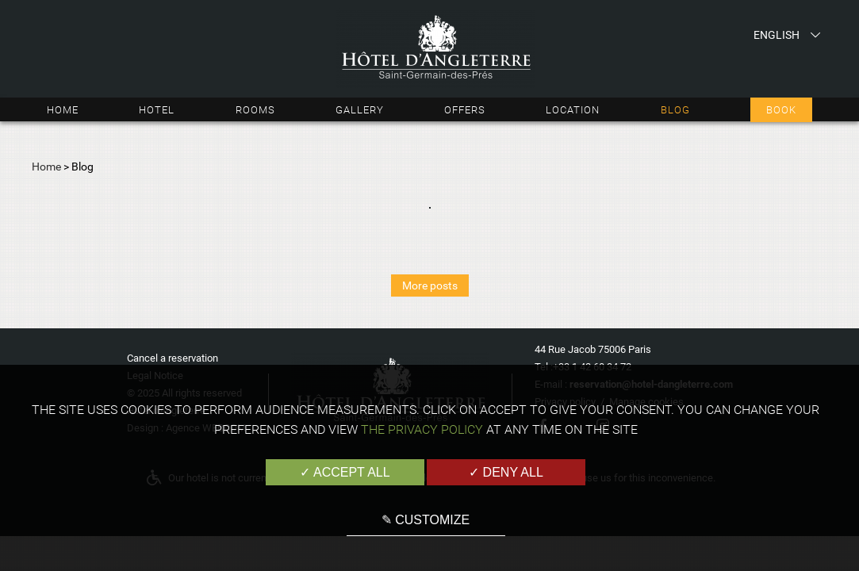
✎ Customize (426, 520)
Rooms (255, 110)
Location (573, 110)
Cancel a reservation (172, 358)
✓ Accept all (344, 472)
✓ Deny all (506, 472)
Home (63, 110)
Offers (464, 110)
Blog (675, 110)
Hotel (156, 110)
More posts (430, 285)
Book (781, 110)
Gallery (360, 110)
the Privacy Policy (422, 429)
